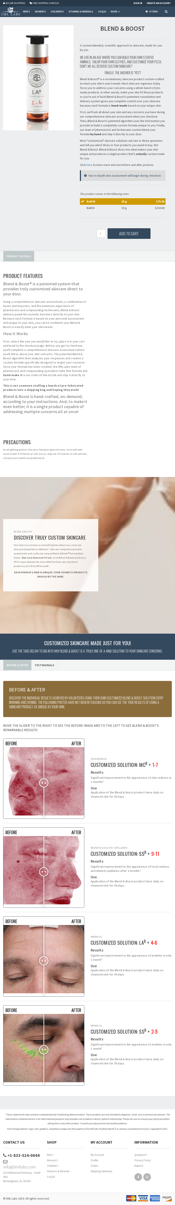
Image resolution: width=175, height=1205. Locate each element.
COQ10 (102, 11)
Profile (94, 1160)
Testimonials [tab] (44, 665)
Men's (50, 1155)
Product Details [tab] (19, 256)
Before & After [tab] (17, 665)
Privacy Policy (142, 1160)
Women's (52, 1160)
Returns (138, 1166)
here (89, 165)
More (115, 11)
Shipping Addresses (101, 1171)
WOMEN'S (40, 11)
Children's (52, 1166)
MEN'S (26, 11)
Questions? (140, 1155)
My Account (97, 1155)
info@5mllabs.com (19, 1164)
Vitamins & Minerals (58, 1171)
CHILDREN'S (57, 11)
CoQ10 (51, 1177)
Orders (94, 1166)
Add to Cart (129, 233)
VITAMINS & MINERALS (81, 11)
